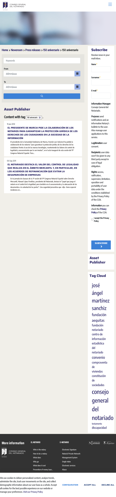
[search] (41, 96)
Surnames (95, 77)
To (4, 82)
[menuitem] (40, 450)
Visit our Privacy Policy (33, 491)
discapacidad (99, 427)
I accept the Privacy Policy (101, 219)
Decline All (108, 484)
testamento (97, 423)
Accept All (90, 484)
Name (94, 64)
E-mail (94, 90)
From (5, 69)
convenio (98, 357)
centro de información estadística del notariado (99, 343)
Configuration (70, 484)
